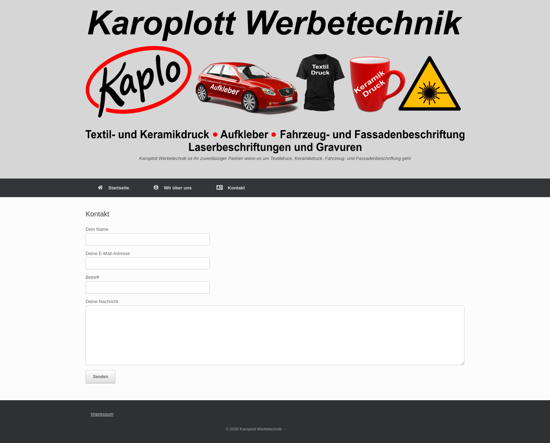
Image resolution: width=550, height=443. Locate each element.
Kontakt (230, 187)
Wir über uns (173, 187)
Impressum (102, 414)
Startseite (113, 187)
